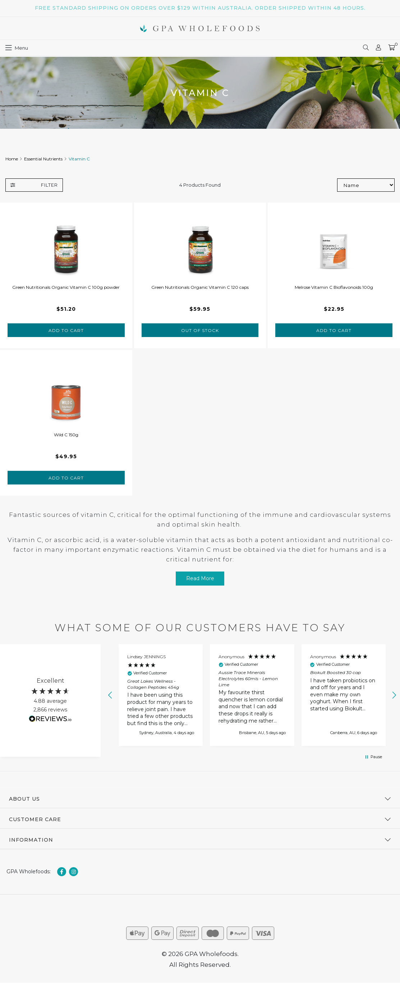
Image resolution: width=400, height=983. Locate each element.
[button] (110, 695)
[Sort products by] (366, 185)
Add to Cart (66, 330)
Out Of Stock (200, 330)
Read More (200, 578)
